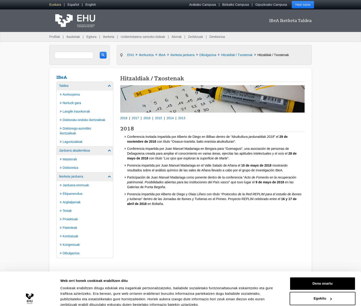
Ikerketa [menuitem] (108, 37)
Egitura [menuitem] (91, 37)
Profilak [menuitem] (54, 37)
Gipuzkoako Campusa (271, 4)
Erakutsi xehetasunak (78, 297)
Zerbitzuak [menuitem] (195, 37)
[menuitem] (55, 4)
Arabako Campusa (202, 4)
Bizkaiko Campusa (235, 4)
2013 (181, 118)
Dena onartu (322, 263)
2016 (147, 118)
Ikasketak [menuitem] (73, 37)
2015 (158, 118)
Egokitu (323, 278)
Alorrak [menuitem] (177, 37)
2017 (135, 118)
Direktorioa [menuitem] (217, 37)
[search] (74, 55)
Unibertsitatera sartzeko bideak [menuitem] (143, 37)
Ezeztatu (323, 293)
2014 (170, 118)
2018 (123, 118)
